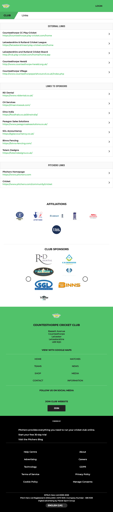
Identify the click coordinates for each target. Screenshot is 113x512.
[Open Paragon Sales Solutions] (108, 123)
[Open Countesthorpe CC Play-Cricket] (108, 34)
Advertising (30, 459)
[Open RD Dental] (108, 94)
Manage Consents (82, 481)
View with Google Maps (56, 350)
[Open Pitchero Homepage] (108, 173)
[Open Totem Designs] (108, 152)
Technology (30, 466)
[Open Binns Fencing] (108, 142)
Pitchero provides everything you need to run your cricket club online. (56, 430)
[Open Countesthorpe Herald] (108, 63)
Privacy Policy (82, 474)
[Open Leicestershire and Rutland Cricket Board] (108, 53)
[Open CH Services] (108, 104)
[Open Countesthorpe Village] (108, 72)
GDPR (83, 466)
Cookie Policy (30, 481)
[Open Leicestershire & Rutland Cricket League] (108, 44)
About (82, 452)
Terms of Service (30, 474)
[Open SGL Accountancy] (108, 132)
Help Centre (30, 452)
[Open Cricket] (108, 183)
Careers (83, 459)
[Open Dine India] (108, 113)
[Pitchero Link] (56, 425)
